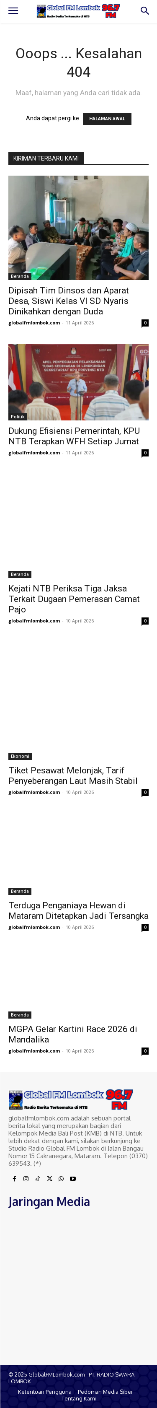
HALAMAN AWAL (107, 119)
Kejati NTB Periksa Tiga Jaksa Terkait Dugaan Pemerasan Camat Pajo (74, 599)
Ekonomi (20, 756)
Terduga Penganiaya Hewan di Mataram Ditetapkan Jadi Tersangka (78, 910)
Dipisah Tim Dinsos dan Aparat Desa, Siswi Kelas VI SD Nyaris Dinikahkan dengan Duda (68, 300)
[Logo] (78, 11)
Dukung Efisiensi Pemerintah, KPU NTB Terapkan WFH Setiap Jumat (74, 436)
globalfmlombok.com (34, 322)
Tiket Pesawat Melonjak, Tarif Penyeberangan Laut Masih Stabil (73, 775)
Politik (18, 417)
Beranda (20, 276)
